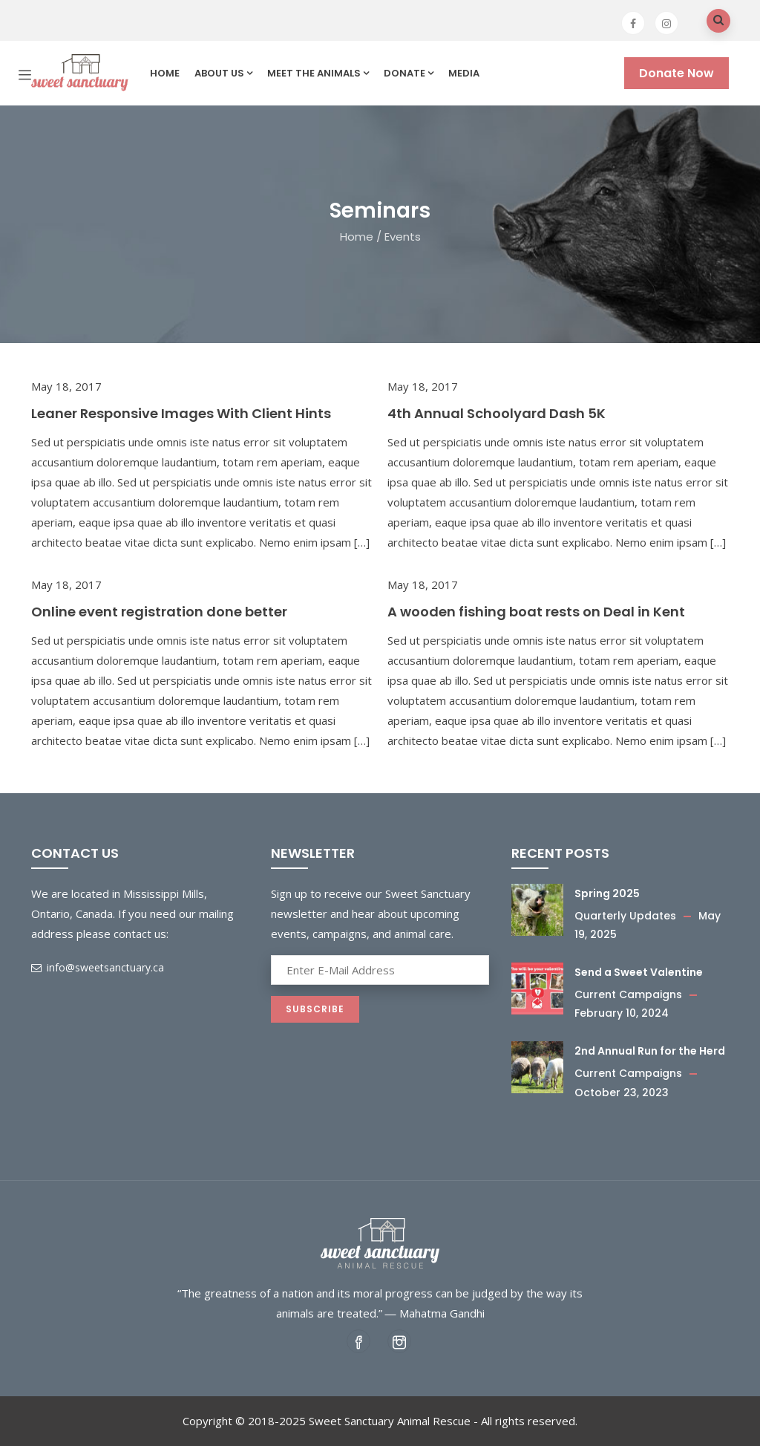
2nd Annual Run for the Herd (649, 1050)
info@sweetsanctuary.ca (97, 967)
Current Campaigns (628, 994)
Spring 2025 (607, 893)
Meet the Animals (318, 73)
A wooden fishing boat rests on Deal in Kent (536, 611)
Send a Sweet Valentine (638, 972)
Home (165, 73)
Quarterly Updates (625, 915)
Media (463, 73)
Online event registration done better (159, 611)
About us (223, 73)
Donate (408, 73)
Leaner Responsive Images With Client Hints (181, 413)
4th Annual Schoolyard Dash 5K (496, 413)
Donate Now (676, 73)
